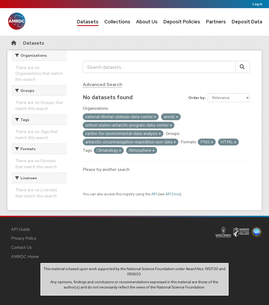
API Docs (172, 194)
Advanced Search (102, 84)
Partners (216, 22)
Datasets (88, 22)
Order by (196, 97)
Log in (257, 4)
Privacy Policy (23, 238)
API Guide (20, 229)
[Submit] (242, 67)
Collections (117, 22)
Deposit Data (247, 22)
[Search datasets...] (159, 67)
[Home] (13, 43)
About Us (147, 22)
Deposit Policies (181, 22)
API (154, 194)
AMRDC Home (25, 256)
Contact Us (21, 247)
